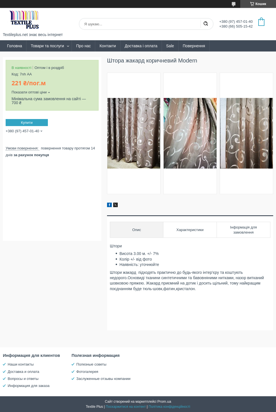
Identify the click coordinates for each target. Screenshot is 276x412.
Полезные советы (91, 364)
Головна (14, 46)
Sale (170, 46)
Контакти (107, 46)
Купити (27, 122)
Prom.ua (164, 401)
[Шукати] (206, 24)
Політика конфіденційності (169, 407)
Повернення (194, 46)
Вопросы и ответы (23, 379)
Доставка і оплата (141, 46)
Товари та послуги (47, 46)
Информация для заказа (28, 386)
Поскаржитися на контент (126, 407)
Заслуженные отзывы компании (103, 379)
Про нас (83, 46)
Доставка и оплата (23, 372)
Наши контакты (21, 364)
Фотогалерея (87, 372)
